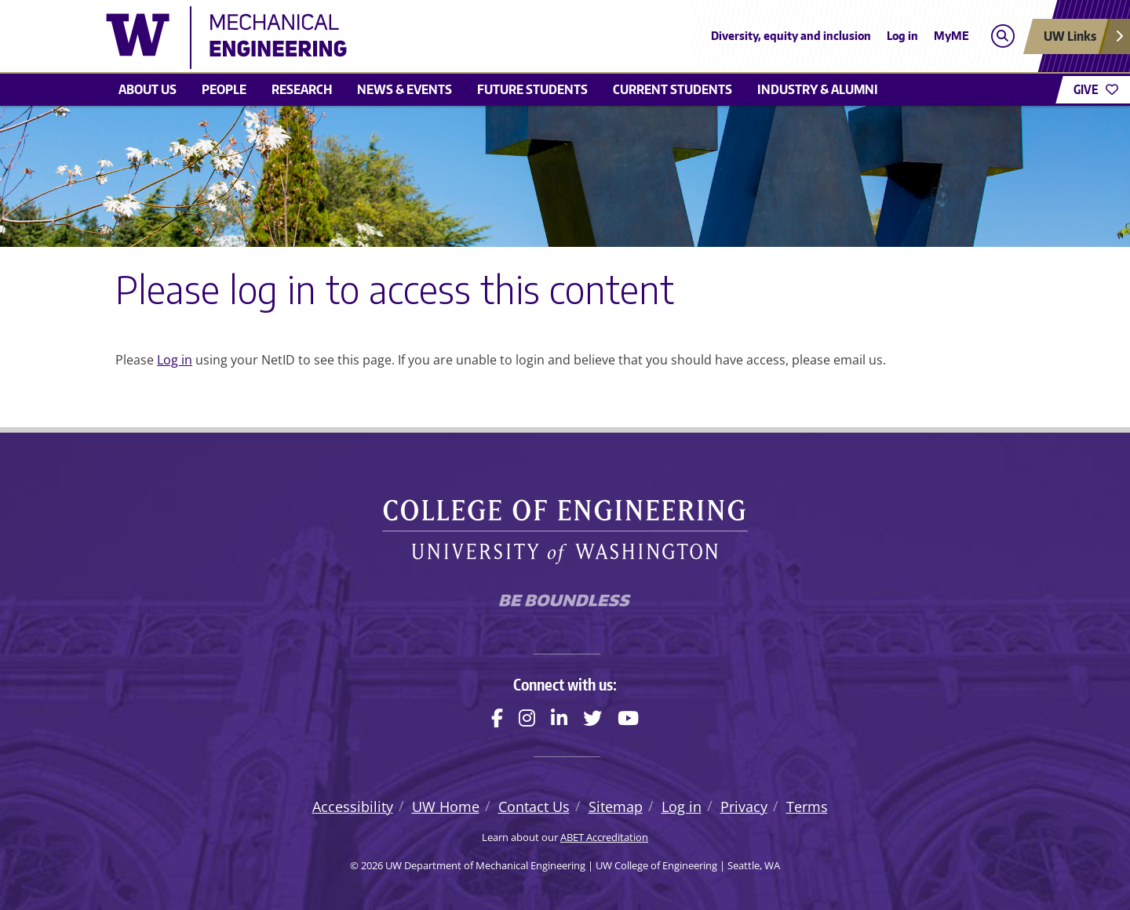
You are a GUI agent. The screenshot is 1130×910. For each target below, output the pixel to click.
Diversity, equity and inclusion (791, 35)
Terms (807, 806)
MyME (951, 35)
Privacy (743, 806)
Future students (532, 89)
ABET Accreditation (604, 837)
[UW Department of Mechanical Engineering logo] (450, 37)
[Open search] (1002, 36)
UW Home (445, 806)
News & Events (404, 89)
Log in (902, 35)
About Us (147, 89)
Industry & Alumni (817, 89)
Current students (672, 89)
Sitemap (616, 806)
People (224, 89)
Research (302, 89)
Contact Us (534, 806)
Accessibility (352, 806)
